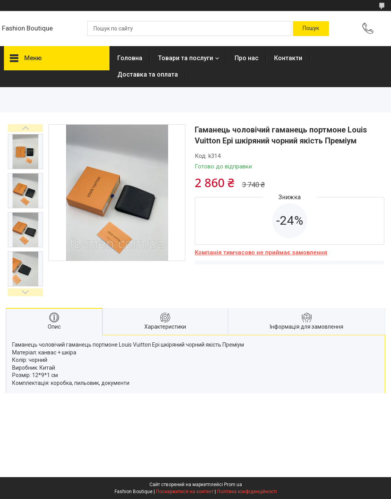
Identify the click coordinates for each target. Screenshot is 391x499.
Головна (129, 58)
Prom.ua (233, 484)
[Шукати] (311, 28)
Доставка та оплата (147, 74)
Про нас (246, 58)
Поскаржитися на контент (184, 491)
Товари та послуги (185, 58)
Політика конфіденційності (247, 491)
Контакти (288, 58)
